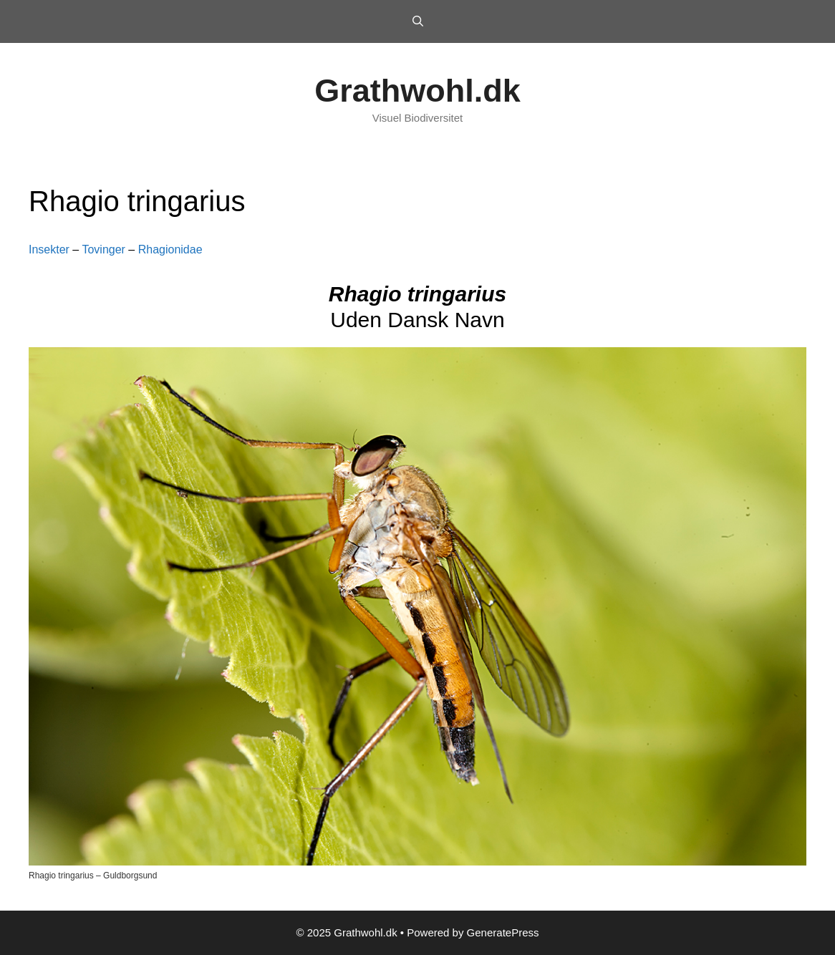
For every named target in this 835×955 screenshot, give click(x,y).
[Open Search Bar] (417, 21)
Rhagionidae (170, 249)
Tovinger (103, 249)
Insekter (49, 249)
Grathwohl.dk (417, 90)
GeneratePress (503, 932)
